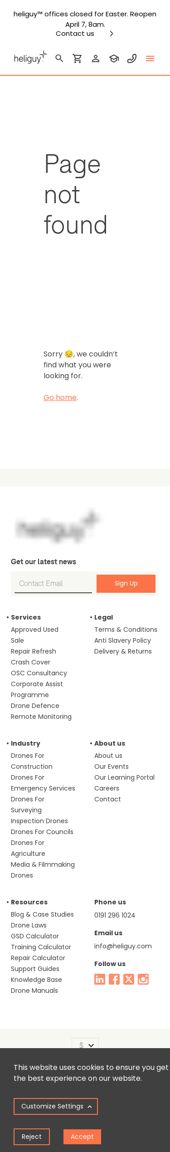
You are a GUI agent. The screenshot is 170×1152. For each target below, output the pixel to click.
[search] (59, 58)
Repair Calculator (38, 957)
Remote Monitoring (41, 716)
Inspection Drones (39, 820)
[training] (114, 58)
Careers (106, 788)
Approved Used (34, 629)
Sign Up (126, 583)
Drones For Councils (42, 831)
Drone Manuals (34, 990)
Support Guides (35, 968)
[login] (96, 58)
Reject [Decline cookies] (32, 1136)
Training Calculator (41, 947)
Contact (107, 799)
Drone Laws (29, 925)
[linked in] (99, 979)
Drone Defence (35, 705)
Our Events (111, 766)
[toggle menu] (150, 58)
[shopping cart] (77, 58)
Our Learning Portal (124, 777)
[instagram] (143, 979)
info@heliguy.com (123, 946)
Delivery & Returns (123, 651)
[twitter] (128, 979)
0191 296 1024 (115, 915)
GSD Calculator (35, 936)
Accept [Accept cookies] (82, 1136)
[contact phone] (132, 58)
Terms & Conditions (125, 629)
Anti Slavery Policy (122, 640)
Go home (60, 397)
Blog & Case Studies (42, 914)
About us (108, 755)
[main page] (29, 55)
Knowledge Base (36, 979)
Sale (17, 640)
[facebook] (114, 979)
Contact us (75, 33)
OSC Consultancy (39, 673)
